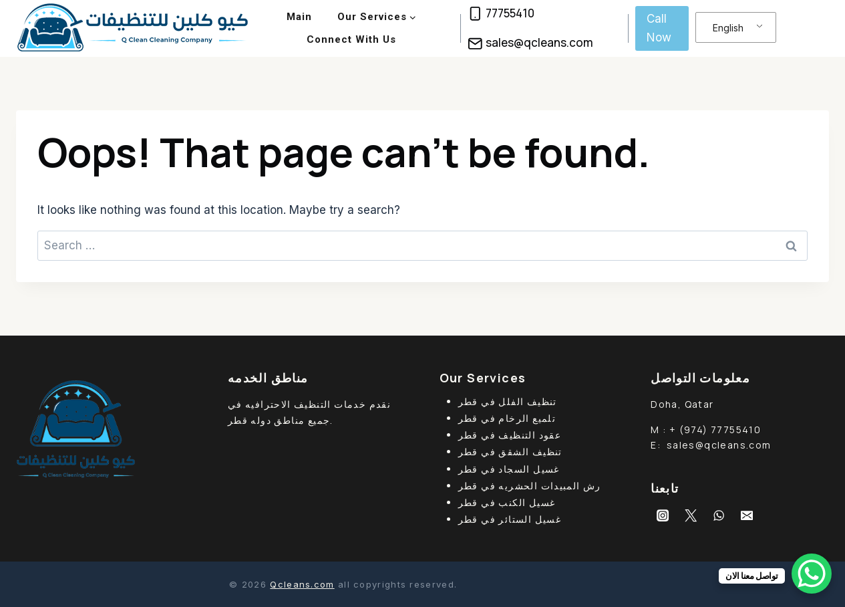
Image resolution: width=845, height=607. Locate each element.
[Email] (747, 515)
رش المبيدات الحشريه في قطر (529, 485)
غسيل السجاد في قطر (509, 469)
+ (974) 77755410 (715, 429)
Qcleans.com (302, 584)
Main (299, 17)
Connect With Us (351, 39)
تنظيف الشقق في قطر (510, 451)
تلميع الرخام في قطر (507, 418)
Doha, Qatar (682, 404)
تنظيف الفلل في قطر (507, 401)
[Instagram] (663, 515)
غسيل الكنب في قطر (507, 502)
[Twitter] (691, 515)
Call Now (659, 27)
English (728, 27)
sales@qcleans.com (719, 445)
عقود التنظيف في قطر (510, 435)
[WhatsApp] (719, 515)
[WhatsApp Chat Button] (812, 574)
